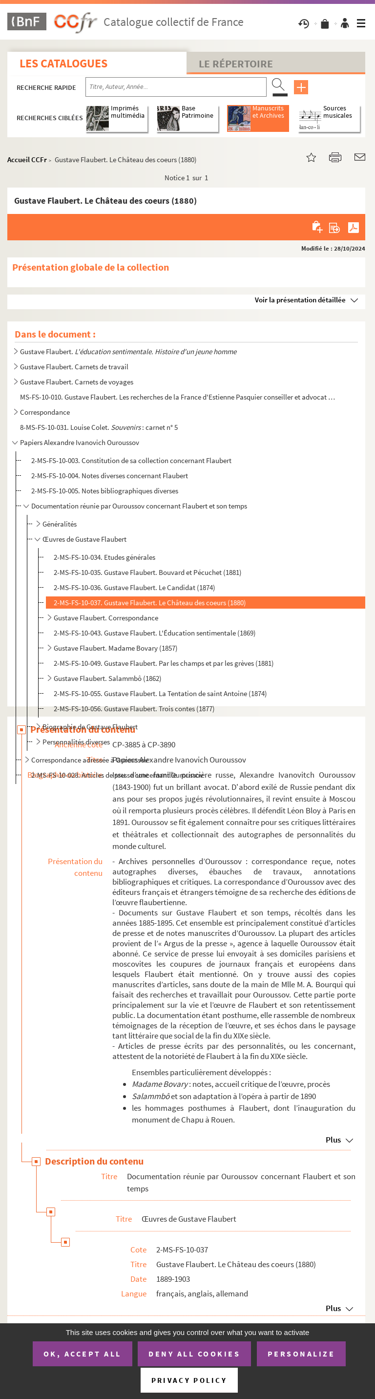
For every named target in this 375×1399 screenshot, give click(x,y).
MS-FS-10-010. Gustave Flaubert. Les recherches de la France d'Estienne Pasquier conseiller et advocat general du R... (179, 397)
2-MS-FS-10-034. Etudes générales (104, 557)
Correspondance (45, 412)
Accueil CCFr (27, 159)
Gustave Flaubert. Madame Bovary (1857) (116, 648)
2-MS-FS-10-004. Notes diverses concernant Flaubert (109, 475)
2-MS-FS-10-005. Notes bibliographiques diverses (104, 490)
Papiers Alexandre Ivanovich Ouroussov (79, 442)
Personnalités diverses (76, 741)
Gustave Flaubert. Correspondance (106, 617)
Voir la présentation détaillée (300, 299)
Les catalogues (63, 63)
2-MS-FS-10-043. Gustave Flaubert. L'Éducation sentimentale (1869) (155, 632)
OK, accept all (82, 1353)
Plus (333, 1139)
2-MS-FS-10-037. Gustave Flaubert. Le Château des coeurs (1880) (150, 602)
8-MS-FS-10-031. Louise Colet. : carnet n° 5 (99, 427)
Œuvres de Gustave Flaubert (84, 539)
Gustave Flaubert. (128, 351)
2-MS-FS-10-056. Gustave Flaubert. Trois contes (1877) (134, 708)
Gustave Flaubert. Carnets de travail (74, 366)
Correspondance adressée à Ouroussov (89, 759)
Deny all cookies (194, 1353)
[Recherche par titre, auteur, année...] (176, 87)
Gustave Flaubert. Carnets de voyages (76, 381)
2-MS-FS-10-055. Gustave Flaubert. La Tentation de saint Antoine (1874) (160, 693)
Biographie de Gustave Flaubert (90, 726)
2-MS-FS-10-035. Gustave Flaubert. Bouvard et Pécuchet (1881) (148, 572)
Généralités (59, 524)
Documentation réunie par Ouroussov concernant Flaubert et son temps (139, 505)
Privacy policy (189, 1380)
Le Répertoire (236, 63)
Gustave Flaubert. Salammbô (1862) (108, 678)
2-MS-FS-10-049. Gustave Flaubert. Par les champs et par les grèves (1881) (164, 663)
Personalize (301, 1353)
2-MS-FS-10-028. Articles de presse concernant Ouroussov (117, 775)
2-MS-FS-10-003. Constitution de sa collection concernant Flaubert (131, 460)
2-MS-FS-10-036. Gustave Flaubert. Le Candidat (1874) (134, 587)
